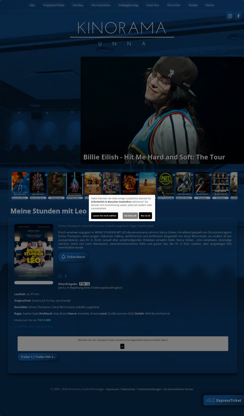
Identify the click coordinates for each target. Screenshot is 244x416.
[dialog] (122, 208)
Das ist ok (145, 215)
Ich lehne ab (130, 215)
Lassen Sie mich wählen (104, 215)
